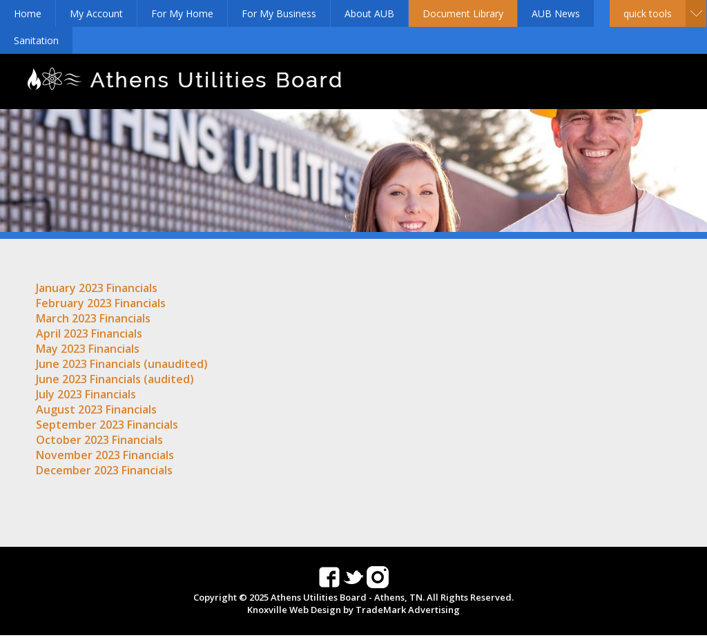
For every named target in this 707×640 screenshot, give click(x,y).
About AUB (369, 13)
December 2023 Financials (104, 470)
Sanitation (36, 40)
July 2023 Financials (86, 394)
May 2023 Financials (87, 348)
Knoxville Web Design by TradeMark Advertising (353, 609)
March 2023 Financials (93, 318)
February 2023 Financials (101, 303)
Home (27, 13)
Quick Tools (647, 13)
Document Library (463, 13)
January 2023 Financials (96, 287)
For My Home (182, 13)
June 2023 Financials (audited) (115, 379)
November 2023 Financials (105, 455)
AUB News (556, 13)
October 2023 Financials (99, 439)
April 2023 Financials (89, 333)
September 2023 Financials (107, 424)
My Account (96, 13)
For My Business (279, 13)
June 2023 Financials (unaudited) (122, 363)
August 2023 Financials (96, 409)
